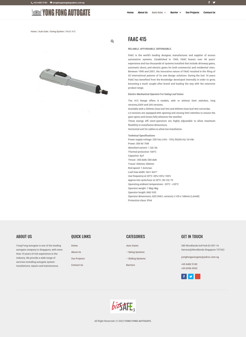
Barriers (130, 265)
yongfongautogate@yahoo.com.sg (200, 257)
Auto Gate (157, 12)
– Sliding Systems (136, 258)
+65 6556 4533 (189, 268)
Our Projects (192, 12)
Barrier (174, 12)
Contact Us (209, 12)
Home (130, 12)
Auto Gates (132, 245)
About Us (143, 12)
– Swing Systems (135, 252)
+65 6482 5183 (40, 3)
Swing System (57, 31)
